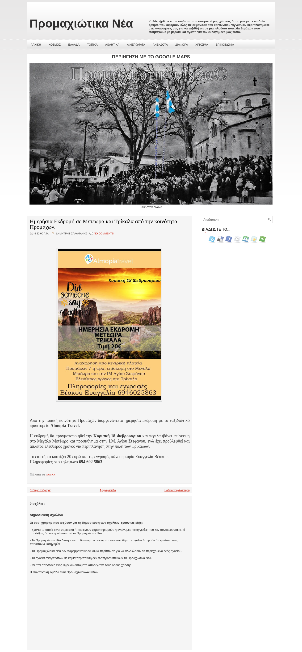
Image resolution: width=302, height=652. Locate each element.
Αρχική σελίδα (108, 490)
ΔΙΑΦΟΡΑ (181, 44)
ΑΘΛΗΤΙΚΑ (112, 44)
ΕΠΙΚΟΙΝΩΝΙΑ (225, 44)
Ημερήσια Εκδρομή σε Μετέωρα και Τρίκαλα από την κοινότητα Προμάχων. (103, 224)
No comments (104, 233)
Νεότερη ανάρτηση (40, 490)
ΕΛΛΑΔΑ (74, 44)
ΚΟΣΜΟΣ (55, 44)
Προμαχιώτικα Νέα (81, 23)
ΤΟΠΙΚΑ (92, 44)
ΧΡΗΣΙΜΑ (201, 44)
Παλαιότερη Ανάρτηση (177, 490)
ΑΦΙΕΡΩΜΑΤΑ (136, 44)
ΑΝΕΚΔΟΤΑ (160, 44)
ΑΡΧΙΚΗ (36, 44)
